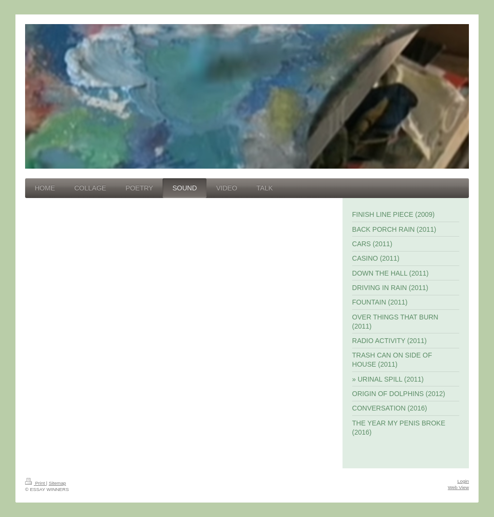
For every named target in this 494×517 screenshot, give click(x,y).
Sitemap (57, 483)
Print (35, 483)
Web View (458, 487)
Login (463, 481)
